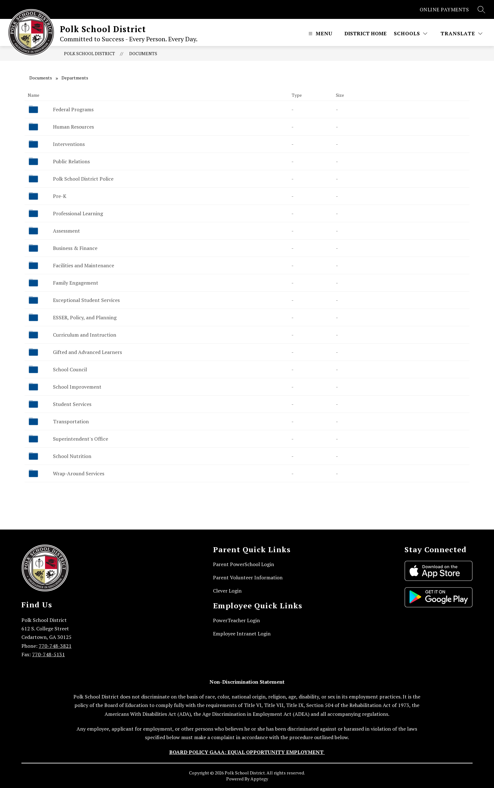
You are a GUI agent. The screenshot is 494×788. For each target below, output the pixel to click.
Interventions (69, 144)
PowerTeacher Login (236, 620)
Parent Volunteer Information (248, 577)
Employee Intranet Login (242, 633)
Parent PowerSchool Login (243, 564)
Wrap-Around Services (78, 473)
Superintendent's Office (80, 438)
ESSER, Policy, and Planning (85, 317)
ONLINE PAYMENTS (444, 9)
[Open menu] (319, 33)
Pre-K (59, 196)
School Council (70, 369)
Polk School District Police (83, 178)
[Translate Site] (461, 33)
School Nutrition (72, 456)
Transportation (71, 421)
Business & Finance (75, 248)
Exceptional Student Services (86, 300)
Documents (143, 53)
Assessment (66, 230)
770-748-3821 (55, 645)
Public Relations (71, 161)
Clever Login (227, 590)
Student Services (72, 404)
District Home (365, 33)
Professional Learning (78, 213)
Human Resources (73, 126)
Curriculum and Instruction (84, 334)
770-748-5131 (48, 654)
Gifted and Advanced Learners (87, 352)
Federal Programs (73, 109)
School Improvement (77, 386)
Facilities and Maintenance (83, 265)
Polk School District (89, 53)
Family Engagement (75, 282)
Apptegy (259, 779)
